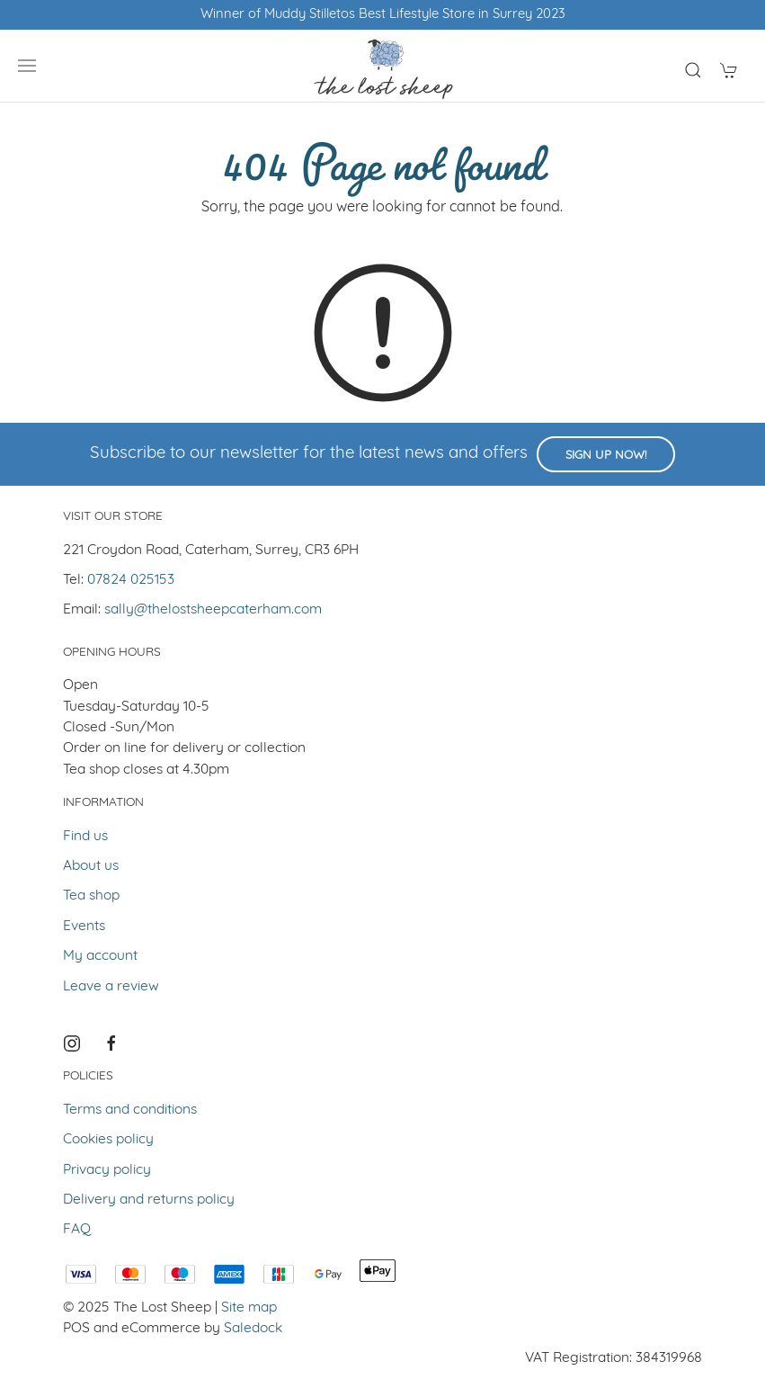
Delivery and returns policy (149, 1200)
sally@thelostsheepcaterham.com (213, 610)
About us (91, 866)
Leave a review (111, 987)
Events (84, 926)
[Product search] (693, 70)
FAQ (77, 1229)
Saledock (253, 1328)
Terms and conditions (130, 1110)
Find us (85, 836)
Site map (249, 1308)
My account (100, 956)
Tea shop (91, 896)
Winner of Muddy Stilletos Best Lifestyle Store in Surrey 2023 (382, 15)
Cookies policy (108, 1140)
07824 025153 (130, 580)
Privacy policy (107, 1170)
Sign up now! (605, 455)
